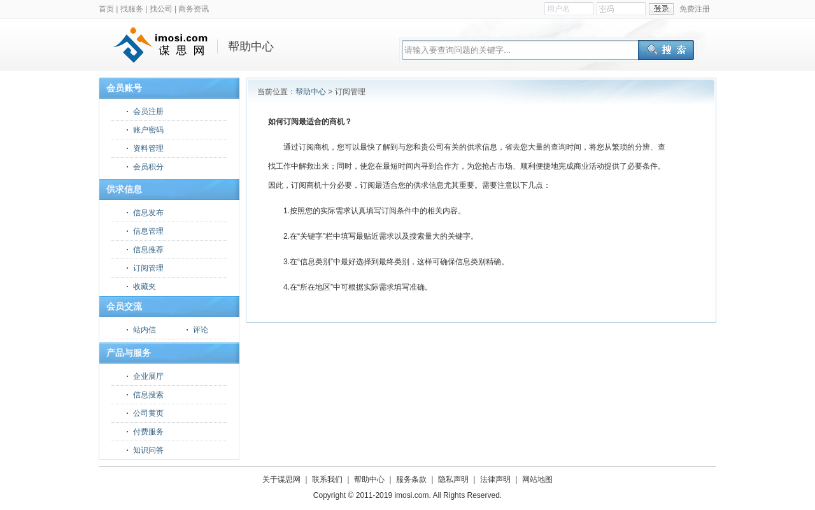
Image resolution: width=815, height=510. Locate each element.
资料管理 (148, 148)
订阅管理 (148, 268)
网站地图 (537, 479)
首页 (106, 8)
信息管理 (148, 231)
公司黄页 (148, 413)
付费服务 (148, 431)
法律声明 (495, 479)
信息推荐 (148, 249)
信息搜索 (148, 394)
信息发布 (148, 212)
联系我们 (327, 479)
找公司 (161, 8)
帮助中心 (310, 91)
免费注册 (694, 8)
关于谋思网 (281, 479)
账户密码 (148, 129)
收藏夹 (144, 286)
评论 (200, 329)
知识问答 (148, 450)
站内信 (144, 329)
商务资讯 (193, 8)
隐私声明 (453, 479)
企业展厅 (148, 376)
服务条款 (411, 479)
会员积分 (148, 166)
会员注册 (148, 111)
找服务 (131, 8)
